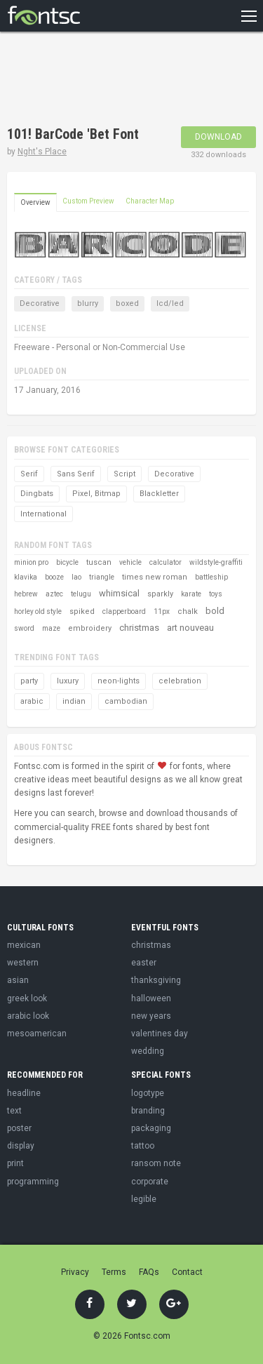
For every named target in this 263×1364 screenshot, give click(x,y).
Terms (114, 1272)
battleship (211, 577)
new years (151, 1016)
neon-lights (118, 681)
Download (218, 137)
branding (148, 1111)
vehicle (130, 562)
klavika (25, 577)
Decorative (40, 303)
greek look (27, 998)
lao (76, 577)
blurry (87, 303)
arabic (31, 701)
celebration (180, 681)
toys (215, 594)
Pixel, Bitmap (96, 493)
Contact (187, 1272)
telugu (81, 594)
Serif (29, 474)
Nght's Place (42, 151)
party (29, 681)
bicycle (67, 562)
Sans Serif (76, 474)
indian (74, 701)
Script (124, 474)
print (15, 1163)
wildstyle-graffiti (216, 562)
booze (54, 577)
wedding (147, 1051)
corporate (149, 1181)
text (14, 1111)
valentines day (159, 1033)
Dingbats (36, 493)
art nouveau (190, 627)
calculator (165, 562)
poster (19, 1128)
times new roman (154, 577)
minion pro (31, 562)
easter (143, 963)
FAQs (149, 1272)
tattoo (142, 1146)
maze (51, 628)
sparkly (160, 594)
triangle (101, 577)
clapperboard (124, 611)
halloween (151, 998)
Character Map (150, 201)
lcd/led (170, 303)
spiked (82, 611)
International (43, 514)
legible (143, 1199)
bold (214, 611)
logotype (147, 1093)
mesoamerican (37, 1033)
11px (162, 611)
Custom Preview (88, 201)
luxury (68, 681)
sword (24, 628)
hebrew (26, 594)
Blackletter (159, 493)
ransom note (156, 1163)
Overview (35, 202)
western (23, 963)
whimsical (119, 593)
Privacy (75, 1272)
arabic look (28, 1016)
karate (191, 594)
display (20, 1146)
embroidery (90, 628)
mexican (24, 945)
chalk (187, 611)
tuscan (99, 562)
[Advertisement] (119, 81)
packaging (151, 1128)
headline (24, 1093)
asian (18, 980)
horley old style (38, 611)
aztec (54, 594)
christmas (139, 627)
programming (33, 1181)
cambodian (125, 701)
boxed (127, 303)
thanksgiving (156, 980)
